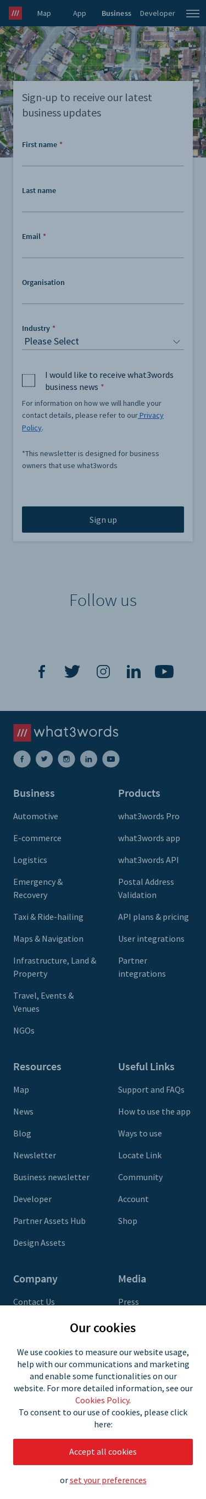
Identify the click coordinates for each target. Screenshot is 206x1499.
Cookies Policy (102, 1400)
